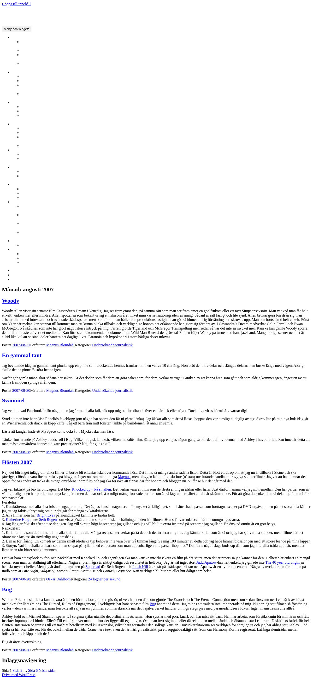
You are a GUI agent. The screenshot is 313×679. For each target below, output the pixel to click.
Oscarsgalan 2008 (34, 193)
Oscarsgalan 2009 (34, 189)
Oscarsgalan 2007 (34, 197)
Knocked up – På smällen (91, 489)
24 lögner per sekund (166, 225)
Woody (10, 301)
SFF (15, 124)
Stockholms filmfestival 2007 (43, 145)
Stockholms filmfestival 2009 (43, 133)
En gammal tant (21, 355)
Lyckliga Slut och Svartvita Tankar (166, 208)
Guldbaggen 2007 (166, 178)
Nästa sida (46, 670)
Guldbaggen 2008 (34, 171)
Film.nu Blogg (23, 241)
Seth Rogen (48, 519)
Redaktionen (166, 57)
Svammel (13, 400)
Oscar (16, 184)
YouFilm (166, 65)
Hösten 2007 (17, 462)
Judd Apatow (206, 562)
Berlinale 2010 (32, 76)
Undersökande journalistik (166, 217)
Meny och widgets (17, 29)
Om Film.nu (30, 262)
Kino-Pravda (166, 234)
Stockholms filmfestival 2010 (43, 128)
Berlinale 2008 (166, 87)
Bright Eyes (46, 515)
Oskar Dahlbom (58, 579)
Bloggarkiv (20, 202)
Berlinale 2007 (166, 96)
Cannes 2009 (31, 111)
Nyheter (18, 37)
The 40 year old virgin (282, 562)
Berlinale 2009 (32, 81)
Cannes (17, 102)
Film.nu (18, 249)
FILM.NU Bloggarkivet (20, 12)
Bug (7, 589)
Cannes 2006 (166, 117)
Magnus (124, 477)
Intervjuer (28, 50)
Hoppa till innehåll (16, 4)
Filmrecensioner (33, 254)
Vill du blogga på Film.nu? (41, 245)
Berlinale (19, 72)
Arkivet (27, 258)
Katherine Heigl (18, 519)
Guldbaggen (21, 167)
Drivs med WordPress (18, 675)
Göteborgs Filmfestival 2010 (43, 154)
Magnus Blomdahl (60, 345)
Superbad (93, 567)
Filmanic (166, 44)
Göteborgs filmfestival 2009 (166, 160)
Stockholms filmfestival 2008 (166, 139)
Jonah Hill (140, 567)
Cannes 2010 (31, 107)
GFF (15, 150)
